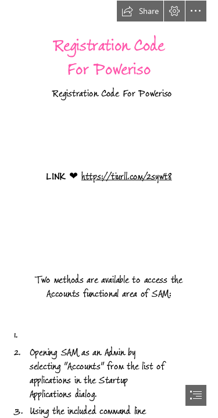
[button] (140, 11)
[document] (109, 209)
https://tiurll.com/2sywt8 (126, 176)
